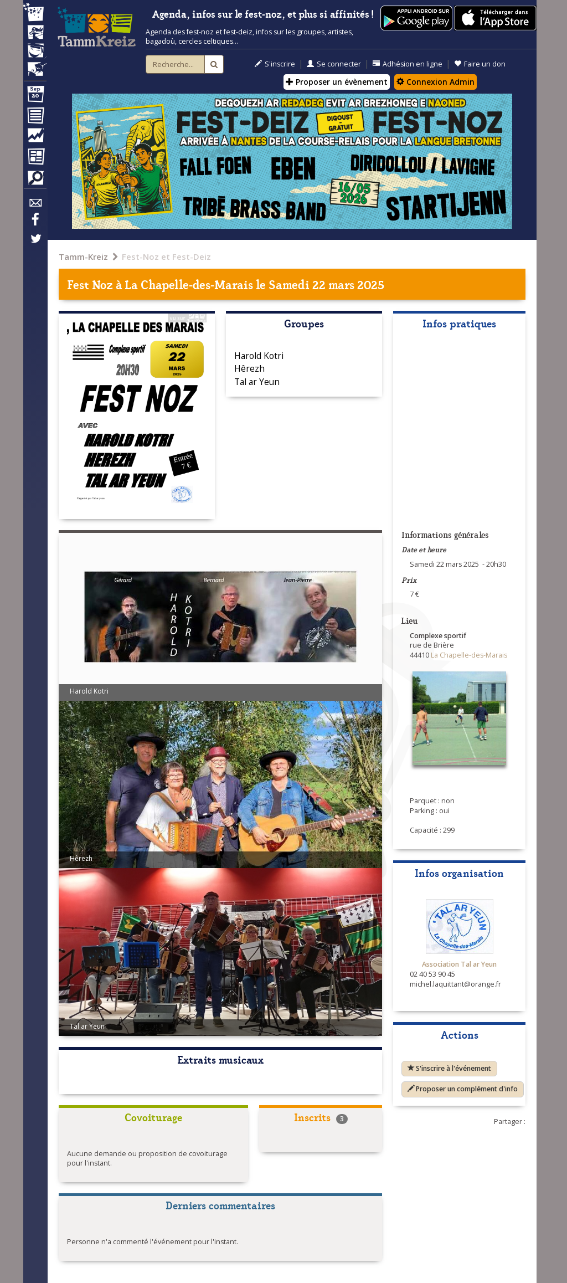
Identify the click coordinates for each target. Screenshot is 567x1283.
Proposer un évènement (337, 81)
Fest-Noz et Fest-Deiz (166, 256)
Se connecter (334, 64)
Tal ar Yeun (257, 382)
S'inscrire (275, 64)
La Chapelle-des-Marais (189, 283)
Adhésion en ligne (407, 64)
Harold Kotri (259, 356)
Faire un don (480, 64)
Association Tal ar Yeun (459, 964)
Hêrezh (249, 368)
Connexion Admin (435, 81)
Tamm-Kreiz (83, 256)
